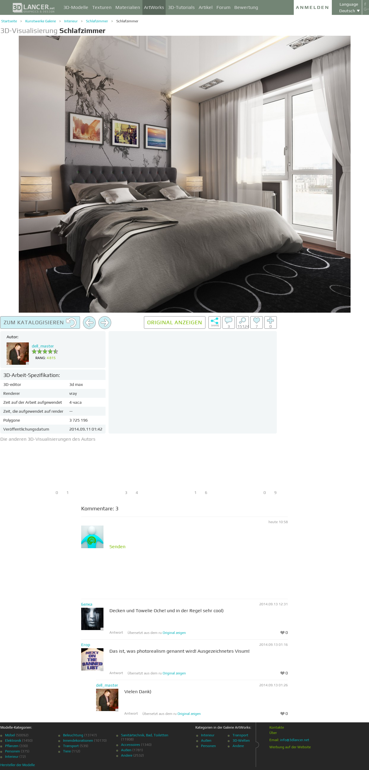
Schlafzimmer (97, 21)
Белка (86, 604)
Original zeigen (174, 633)
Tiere (67, 751)
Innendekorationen (78, 740)
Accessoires (130, 745)
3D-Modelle (75, 7)
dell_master (43, 346)
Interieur (71, 21)
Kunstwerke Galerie (40, 21)
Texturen (102, 7)
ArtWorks (154, 7)
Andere (126, 755)
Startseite (9, 21)
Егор (85, 645)
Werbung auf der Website (290, 747)
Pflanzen (11, 746)
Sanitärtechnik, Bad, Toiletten (144, 735)
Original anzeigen (174, 322)
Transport (71, 746)
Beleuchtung (73, 735)
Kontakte (276, 727)
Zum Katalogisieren (40, 323)
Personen (12, 751)
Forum (223, 7)
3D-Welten (241, 740)
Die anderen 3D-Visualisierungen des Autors (47, 439)
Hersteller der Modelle (17, 765)
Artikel (206, 7)
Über (273, 733)
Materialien (127, 7)
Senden (117, 546)
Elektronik (13, 740)
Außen (126, 750)
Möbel (10, 735)
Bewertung (246, 7)
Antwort (116, 632)
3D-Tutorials (181, 7)
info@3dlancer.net (294, 740)
